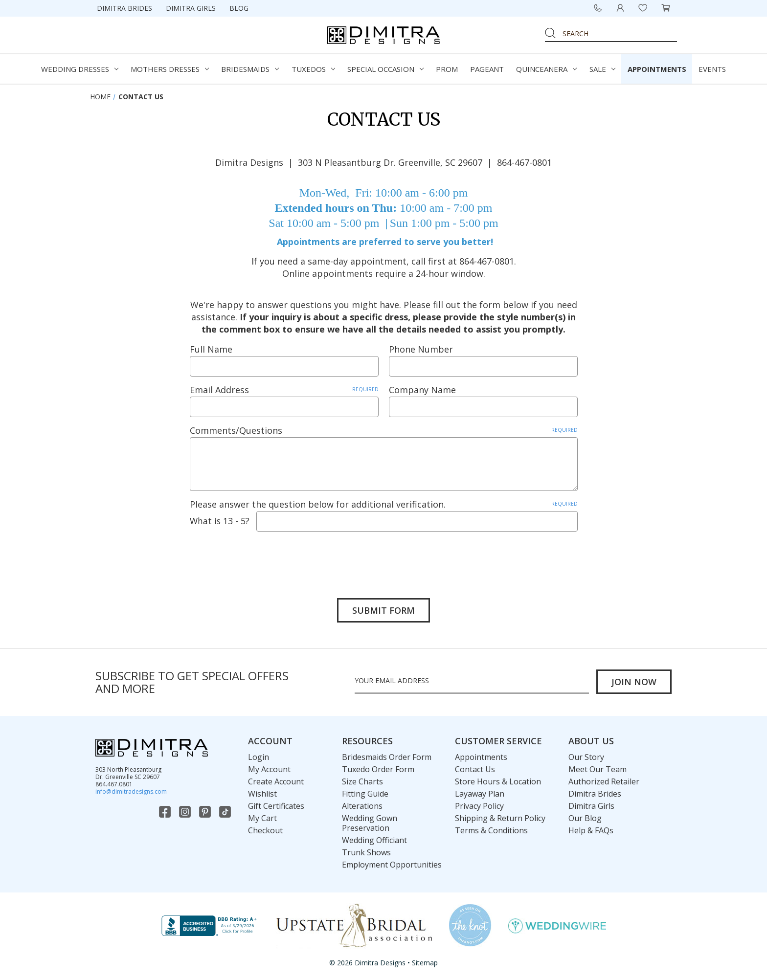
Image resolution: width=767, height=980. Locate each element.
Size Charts (362, 779)
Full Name (211, 349)
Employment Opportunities (392, 862)
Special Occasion (385, 69)
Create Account (276, 779)
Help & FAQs (590, 828)
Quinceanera (546, 69)
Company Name (422, 390)
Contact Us (475, 767)
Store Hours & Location (498, 779)
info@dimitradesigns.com (131, 789)
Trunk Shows (366, 850)
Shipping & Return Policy (500, 816)
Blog (238, 8)
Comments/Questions (384, 430)
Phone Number (421, 349)
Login (258, 755)
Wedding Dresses (79, 69)
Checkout (265, 828)
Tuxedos (313, 69)
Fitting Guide (365, 791)
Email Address (284, 390)
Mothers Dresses (170, 69)
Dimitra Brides (124, 8)
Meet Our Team (597, 767)
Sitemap (425, 961)
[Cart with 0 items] (665, 7)
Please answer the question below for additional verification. (384, 504)
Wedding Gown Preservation (369, 821)
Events (712, 69)
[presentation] (264, 557)
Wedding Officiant (374, 838)
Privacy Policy (479, 804)
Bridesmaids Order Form (386, 755)
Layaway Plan (479, 791)
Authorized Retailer (603, 779)
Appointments (657, 69)
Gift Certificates (276, 804)
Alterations (362, 804)
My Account (269, 767)
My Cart (262, 816)
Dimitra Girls (191, 8)
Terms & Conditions (491, 828)
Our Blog (585, 816)
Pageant (487, 69)
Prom (447, 69)
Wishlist (262, 791)
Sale (602, 69)
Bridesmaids (250, 69)
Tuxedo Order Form (378, 767)
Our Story (586, 755)
